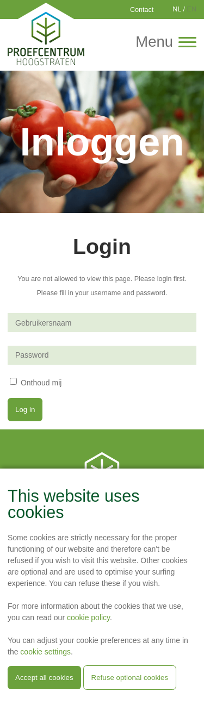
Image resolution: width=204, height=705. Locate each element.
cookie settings (45, 651)
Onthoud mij (41, 382)
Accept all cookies (44, 677)
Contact (141, 10)
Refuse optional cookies (130, 677)
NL (176, 9)
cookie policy (88, 617)
